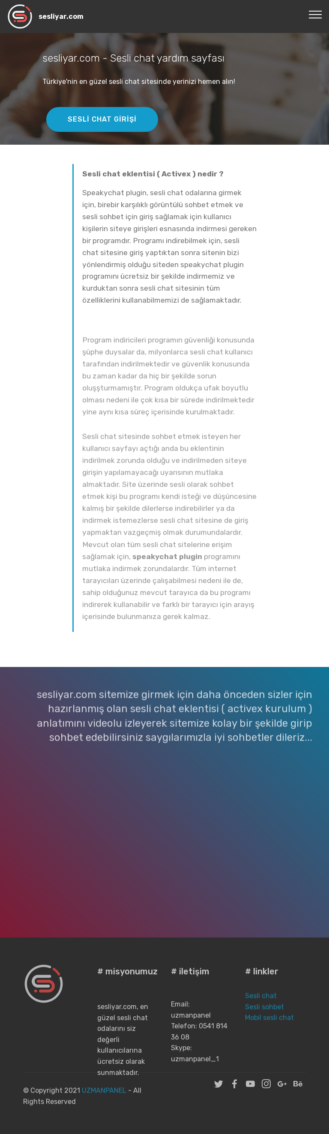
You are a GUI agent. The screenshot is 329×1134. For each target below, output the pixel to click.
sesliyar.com (61, 16)
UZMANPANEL (105, 1096)
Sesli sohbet (264, 1016)
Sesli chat (261, 1004)
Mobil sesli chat (269, 1026)
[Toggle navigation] (315, 14)
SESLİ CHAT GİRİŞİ (102, 119)
